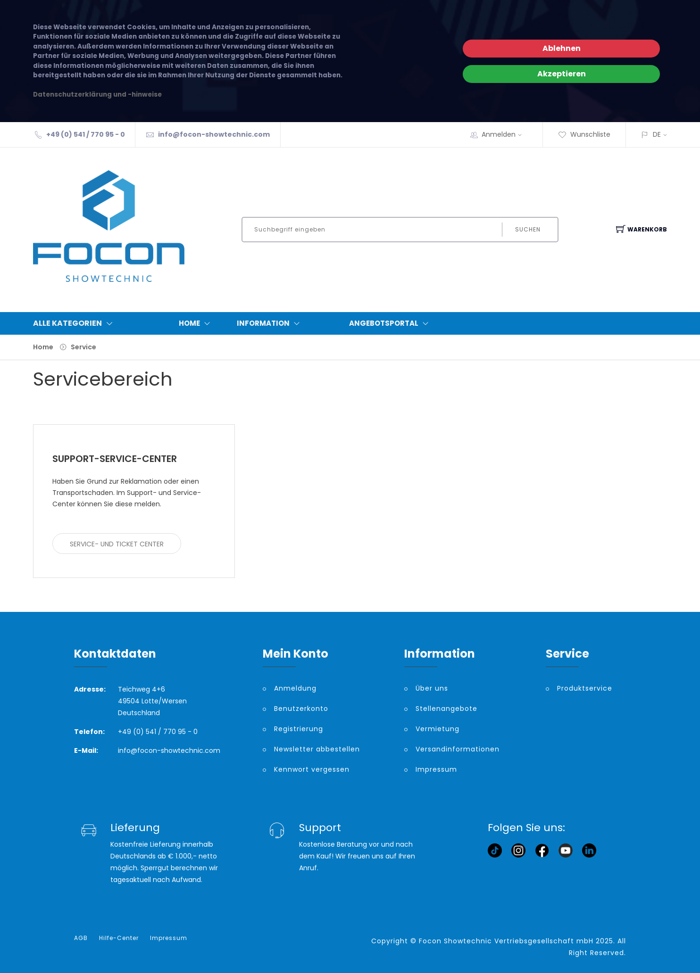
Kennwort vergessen (312, 769)
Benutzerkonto (301, 708)
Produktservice (584, 688)
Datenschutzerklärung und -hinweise (97, 94)
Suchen (528, 229)
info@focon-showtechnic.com (214, 134)
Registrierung (298, 729)
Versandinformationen (458, 749)
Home (196, 323)
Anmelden (505, 134)
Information (270, 323)
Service (83, 347)
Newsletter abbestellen (317, 749)
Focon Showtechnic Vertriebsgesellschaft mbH (506, 941)
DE (657, 134)
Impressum (436, 769)
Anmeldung (295, 688)
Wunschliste (584, 134)
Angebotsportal (391, 323)
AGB (81, 938)
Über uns (432, 688)
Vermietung (437, 729)
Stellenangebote (446, 708)
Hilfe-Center (119, 938)
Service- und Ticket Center (117, 544)
